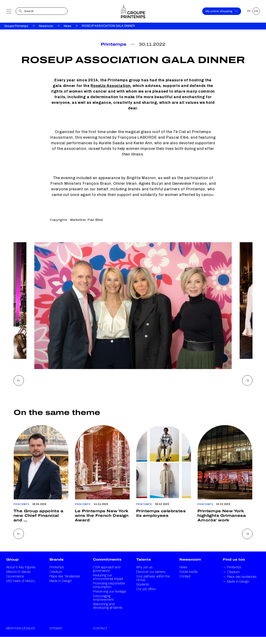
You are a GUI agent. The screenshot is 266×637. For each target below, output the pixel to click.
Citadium (55, 571)
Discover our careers (151, 571)
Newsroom (46, 26)
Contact (184, 576)
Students (142, 584)
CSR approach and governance (106, 568)
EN (256, 11)
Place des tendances (240, 576)
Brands (56, 559)
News (67, 26)
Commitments (107, 559)
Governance (15, 576)
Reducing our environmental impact (108, 577)
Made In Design (236, 581)
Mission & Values (18, 571)
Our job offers (146, 589)
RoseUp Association (110, 86)
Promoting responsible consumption (109, 585)
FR (249, 11)
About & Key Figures (21, 567)
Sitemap (55, 628)
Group (12, 559)
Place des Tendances (64, 576)
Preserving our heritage (109, 591)
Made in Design (60, 581)
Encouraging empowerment (103, 597)
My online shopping (222, 11)
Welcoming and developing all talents (108, 605)
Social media (188, 571)
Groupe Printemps (16, 26)
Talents (143, 559)
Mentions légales (20, 628)
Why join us (144, 567)
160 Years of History (20, 581)
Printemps (56, 567)
